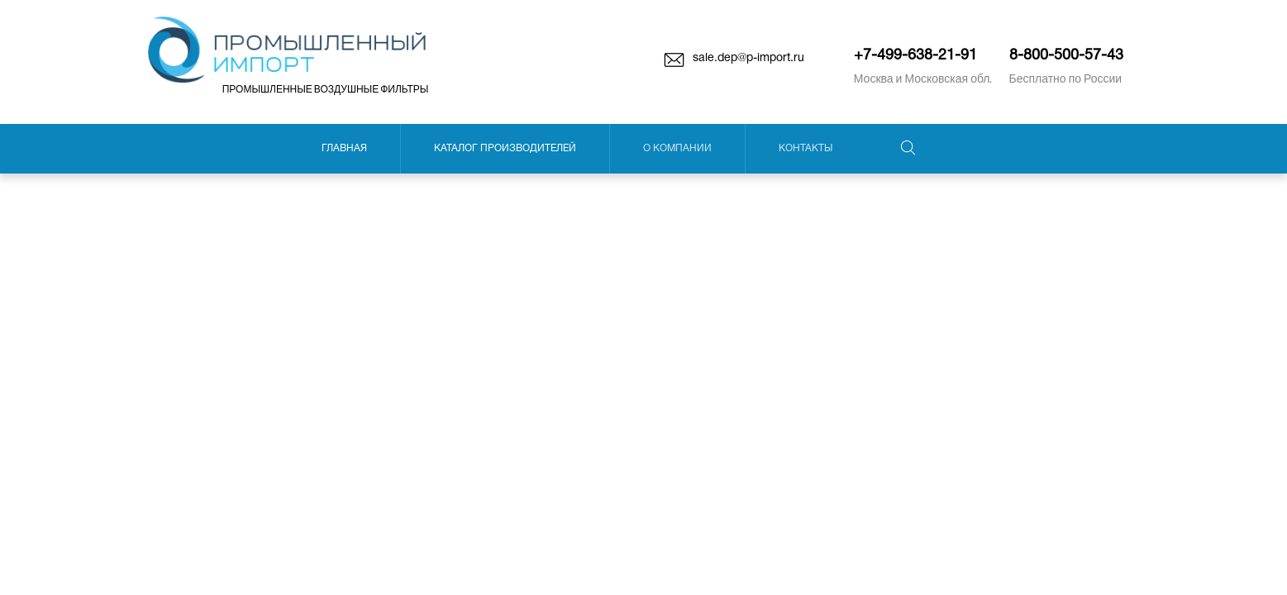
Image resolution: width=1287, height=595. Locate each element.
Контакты (805, 148)
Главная (344, 148)
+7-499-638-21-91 (915, 56)
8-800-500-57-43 (1066, 56)
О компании (677, 148)
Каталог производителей (505, 148)
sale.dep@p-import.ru (748, 58)
